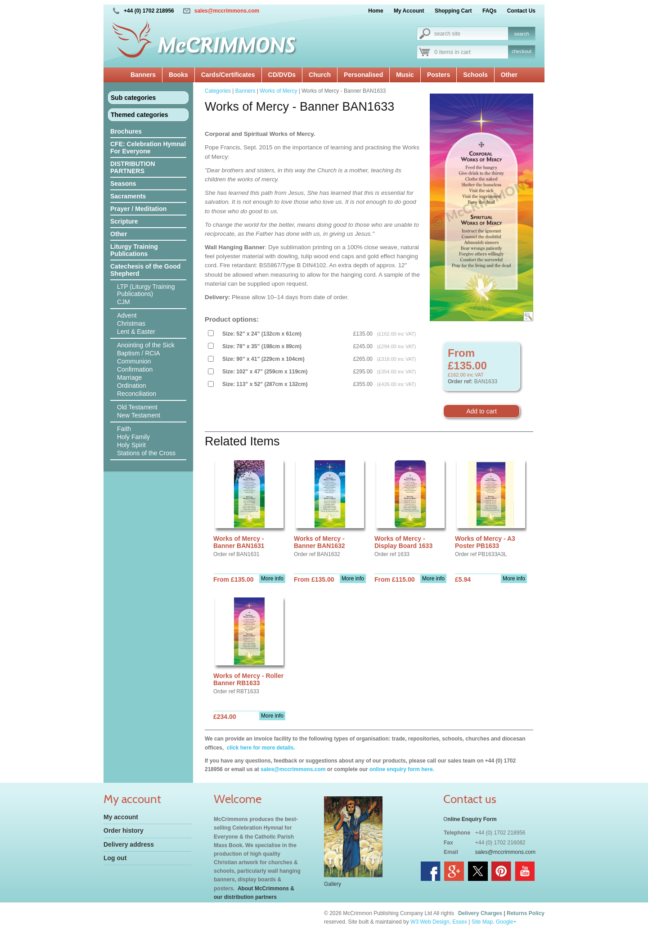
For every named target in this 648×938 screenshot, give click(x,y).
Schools (475, 74)
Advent (127, 315)
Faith (124, 428)
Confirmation (135, 369)
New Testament (138, 415)
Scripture (124, 221)
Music (405, 74)
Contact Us (521, 11)
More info (272, 578)
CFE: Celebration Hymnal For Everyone (148, 147)
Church (320, 74)
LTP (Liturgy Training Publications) (146, 290)
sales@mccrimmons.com (226, 11)
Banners (143, 74)
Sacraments (128, 196)
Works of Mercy (278, 91)
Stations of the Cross (146, 453)
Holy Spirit (131, 445)
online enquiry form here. (401, 769)
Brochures (126, 131)
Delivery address (129, 844)
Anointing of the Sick (146, 345)
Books (178, 74)
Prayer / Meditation (138, 208)
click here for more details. (260, 748)
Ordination (131, 385)
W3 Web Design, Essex (438, 922)
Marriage (129, 377)
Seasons (123, 183)
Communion (134, 361)
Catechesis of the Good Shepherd (145, 270)
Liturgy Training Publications (134, 250)
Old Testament (137, 407)
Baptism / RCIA (138, 353)
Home (375, 11)
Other (509, 74)
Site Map (482, 922)
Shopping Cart (453, 11)
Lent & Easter (136, 331)
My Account (409, 11)
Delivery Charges (480, 913)
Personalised (363, 74)
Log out (115, 858)
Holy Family (133, 436)
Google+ (506, 922)
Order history (124, 830)
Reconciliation (136, 393)
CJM (123, 301)
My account (121, 817)
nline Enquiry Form (471, 819)
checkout (521, 51)
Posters (438, 74)
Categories (218, 91)
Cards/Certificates (228, 74)
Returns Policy (525, 913)
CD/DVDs (282, 74)
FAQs (489, 11)
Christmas (131, 323)
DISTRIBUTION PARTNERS (132, 167)
